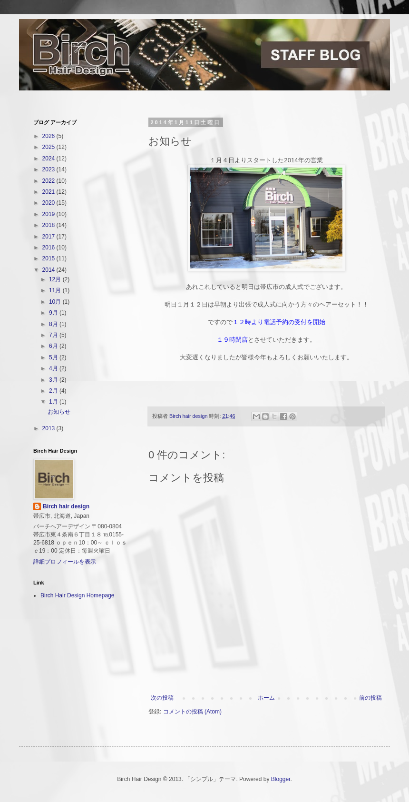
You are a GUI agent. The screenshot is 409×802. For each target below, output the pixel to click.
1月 (54, 401)
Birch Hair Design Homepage (77, 595)
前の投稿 (370, 697)
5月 (54, 357)
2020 (49, 202)
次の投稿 (162, 697)
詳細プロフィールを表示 (64, 561)
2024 (49, 158)
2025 (49, 147)
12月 (56, 279)
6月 (54, 346)
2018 (49, 225)
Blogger (281, 779)
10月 (56, 301)
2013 (49, 428)
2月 (54, 390)
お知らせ (59, 411)
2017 (49, 236)
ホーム (266, 697)
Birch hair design (66, 506)
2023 (49, 169)
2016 (49, 247)
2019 (49, 214)
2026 (49, 136)
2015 (49, 258)
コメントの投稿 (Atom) (192, 711)
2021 (49, 191)
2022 (49, 181)
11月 (56, 290)
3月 (54, 379)
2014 (49, 270)
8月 (54, 324)
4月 (54, 368)
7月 (54, 335)
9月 (54, 312)
